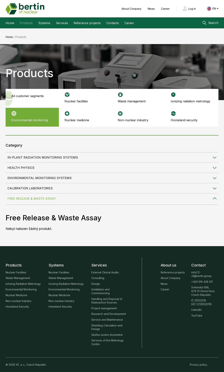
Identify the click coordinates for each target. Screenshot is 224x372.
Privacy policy (198, 362)
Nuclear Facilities (16, 270)
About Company (132, 8)
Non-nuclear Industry (18, 299)
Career (165, 8)
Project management (104, 306)
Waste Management (18, 276)
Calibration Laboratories (30, 186)
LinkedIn (196, 308)
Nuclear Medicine (16, 293)
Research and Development (108, 312)
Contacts (112, 23)
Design (95, 281)
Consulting (97, 276)
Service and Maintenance (107, 317)
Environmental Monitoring (21, 287)
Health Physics (20, 166)
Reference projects (87, 23)
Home (10, 23)
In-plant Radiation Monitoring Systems (42, 156)
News (151, 8)
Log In (192, 8)
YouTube (196, 313)
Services (62, 23)
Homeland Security (17, 304)
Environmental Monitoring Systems (39, 176)
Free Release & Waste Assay (31, 197)
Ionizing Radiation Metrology (23, 281)
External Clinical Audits (105, 270)
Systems (44, 23)
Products (26, 23)
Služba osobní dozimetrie (107, 332)
